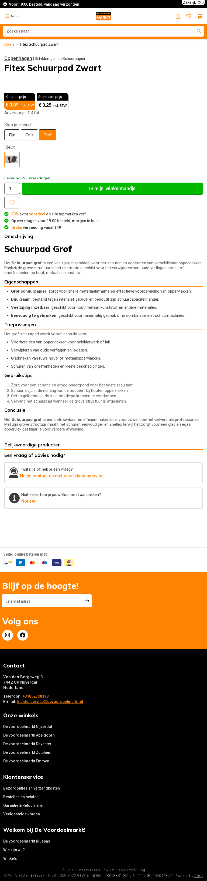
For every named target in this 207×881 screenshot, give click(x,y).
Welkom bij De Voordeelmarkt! (44, 829)
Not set (28, 501)
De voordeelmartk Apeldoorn (29, 735)
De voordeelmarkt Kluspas (26, 841)
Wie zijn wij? (14, 850)
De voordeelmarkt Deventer (27, 744)
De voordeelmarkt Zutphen (26, 752)
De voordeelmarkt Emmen (26, 761)
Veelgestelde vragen (21, 814)
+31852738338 (36, 696)
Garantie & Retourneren (23, 805)
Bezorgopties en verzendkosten (31, 788)
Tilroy (198, 875)
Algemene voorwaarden (81, 870)
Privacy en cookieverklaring (123, 870)
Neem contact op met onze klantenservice (62, 475)
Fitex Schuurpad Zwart (39, 44)
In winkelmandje (112, 188)
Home (9, 44)
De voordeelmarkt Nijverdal (27, 726)
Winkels (10, 858)
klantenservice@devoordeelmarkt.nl (50, 701)
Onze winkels (21, 715)
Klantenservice (23, 776)
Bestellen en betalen (21, 797)
